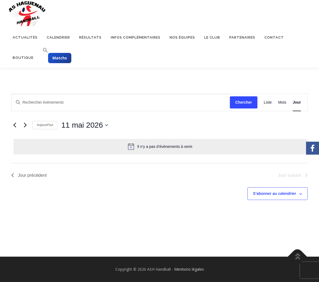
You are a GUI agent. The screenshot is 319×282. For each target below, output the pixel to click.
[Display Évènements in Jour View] (297, 102)
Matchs (59, 57)
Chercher (243, 102)
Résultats (90, 37)
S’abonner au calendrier (274, 193)
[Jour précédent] (14, 125)
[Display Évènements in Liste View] (268, 102)
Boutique (23, 58)
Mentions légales (189, 269)
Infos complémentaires (135, 37)
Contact (274, 37)
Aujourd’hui (45, 125)
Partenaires (242, 37)
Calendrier (58, 37)
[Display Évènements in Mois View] (282, 102)
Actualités (25, 37)
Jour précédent (29, 175)
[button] (43, 50)
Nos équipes (182, 37)
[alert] (161, 146)
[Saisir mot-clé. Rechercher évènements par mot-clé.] (121, 102)
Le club (212, 37)
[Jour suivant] (25, 125)
